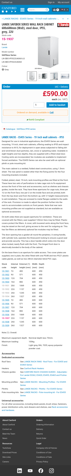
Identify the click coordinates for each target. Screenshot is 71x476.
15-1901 (5, 271)
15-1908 (5, 311)
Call (52, 112)
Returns (39, 434)
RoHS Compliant (35, 120)
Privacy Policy (42, 462)
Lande (4, 47)
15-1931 (5, 285)
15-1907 (5, 307)
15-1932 (5, 289)
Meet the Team (8, 434)
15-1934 (5, 296)
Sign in (51, 2)
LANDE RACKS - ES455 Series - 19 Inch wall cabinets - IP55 (33, 137)
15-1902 (5, 274)
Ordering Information (45, 425)
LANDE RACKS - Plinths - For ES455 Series (43, 389)
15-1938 (5, 322)
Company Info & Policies (46, 448)
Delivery (64, 86)
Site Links (6, 457)
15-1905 (5, 300)
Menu (22, 9)
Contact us (7, 2)
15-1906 (5, 304)
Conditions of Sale (44, 457)
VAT (57, 86)
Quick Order (41, 438)
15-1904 (5, 282)
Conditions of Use (43, 452)
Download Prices (9, 452)
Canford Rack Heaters (34, 368)
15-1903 (5, 278)
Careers (5, 462)
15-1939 (5, 325)
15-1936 (5, 314)
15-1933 (5, 293)
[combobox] (38, 10)
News (4, 438)
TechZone (6, 448)
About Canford (8, 425)
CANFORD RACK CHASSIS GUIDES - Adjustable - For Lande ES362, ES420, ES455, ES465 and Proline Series (44, 375)
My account (63, 2)
